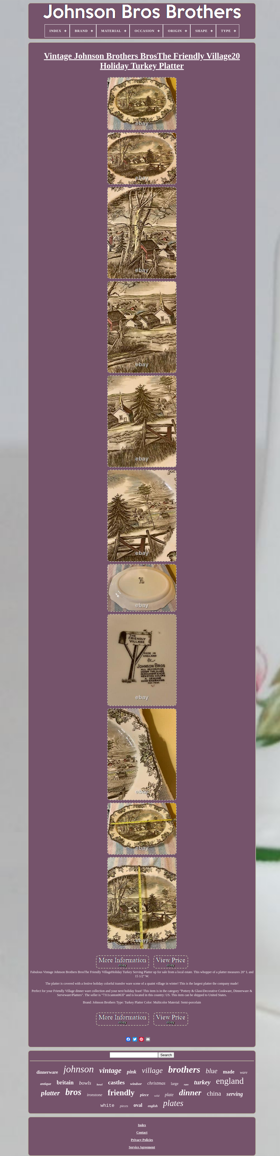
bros (73, 1092)
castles (116, 1082)
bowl (100, 1084)
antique (45, 1084)
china (214, 1093)
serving (234, 1094)
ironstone (94, 1095)
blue (211, 1071)
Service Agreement (142, 1147)
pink (131, 1072)
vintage (110, 1070)
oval (137, 1105)
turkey (202, 1082)
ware (243, 1072)
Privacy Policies (142, 1140)
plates (173, 1103)
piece (144, 1095)
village (152, 1070)
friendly (121, 1092)
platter (50, 1093)
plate (169, 1094)
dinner (190, 1092)
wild (156, 1095)
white (107, 1105)
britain (65, 1082)
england (230, 1081)
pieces (124, 1106)
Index (142, 1125)
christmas (156, 1083)
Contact (142, 1132)
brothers (184, 1069)
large (175, 1084)
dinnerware (47, 1072)
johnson (78, 1069)
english (153, 1106)
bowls (85, 1083)
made (228, 1072)
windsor (136, 1084)
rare (186, 1084)
